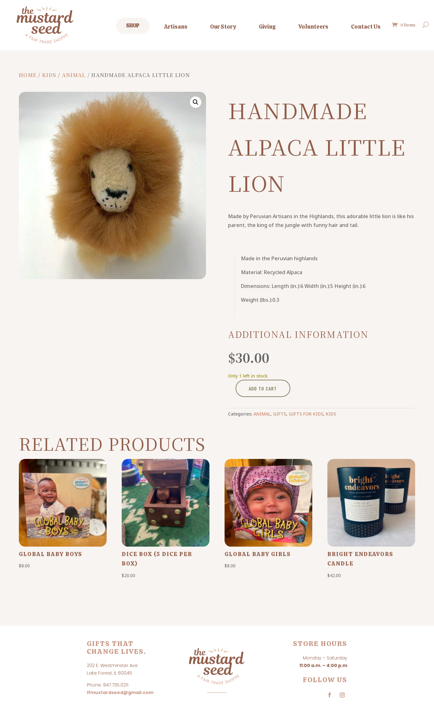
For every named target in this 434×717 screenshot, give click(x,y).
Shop (132, 25)
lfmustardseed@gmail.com (120, 692)
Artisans (175, 26)
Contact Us (366, 26)
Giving (267, 26)
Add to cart (263, 388)
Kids (49, 75)
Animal (74, 75)
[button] (195, 102)
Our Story (223, 26)
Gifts (279, 414)
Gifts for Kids (306, 414)
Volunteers (313, 26)
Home (27, 75)
